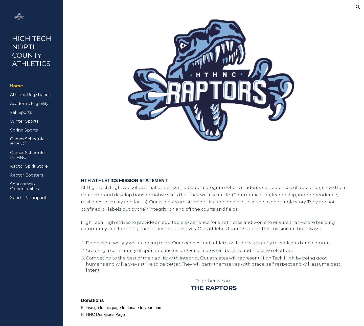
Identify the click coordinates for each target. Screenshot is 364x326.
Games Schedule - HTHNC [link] (28, 141)
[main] (214, 247)
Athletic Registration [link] (30, 94)
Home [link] (16, 85)
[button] (358, 7)
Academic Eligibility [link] (29, 103)
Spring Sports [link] (24, 130)
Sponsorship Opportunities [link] (24, 186)
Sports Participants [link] (29, 197)
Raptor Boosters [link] (26, 175)
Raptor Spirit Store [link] (29, 166)
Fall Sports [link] (21, 112)
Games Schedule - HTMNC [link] (28, 155)
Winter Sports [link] (24, 121)
